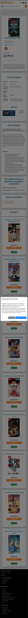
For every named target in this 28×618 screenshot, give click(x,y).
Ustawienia (11, 317)
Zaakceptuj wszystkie (21, 317)
